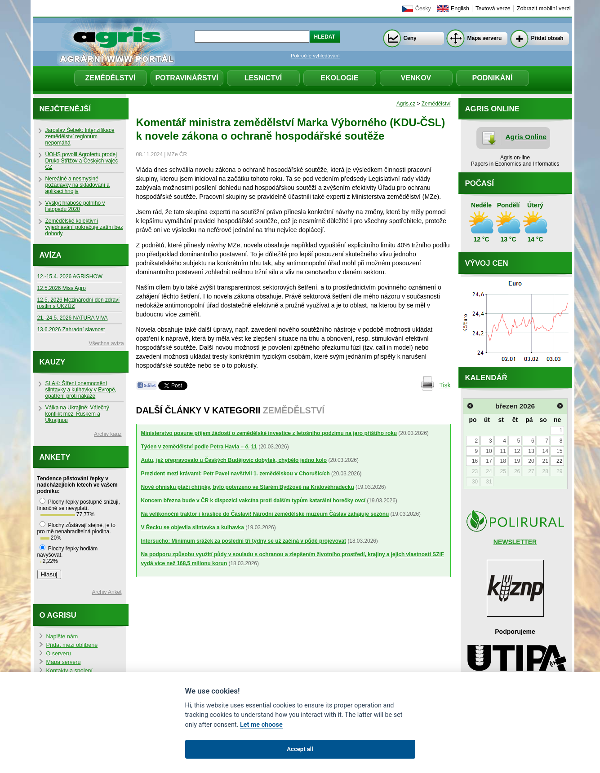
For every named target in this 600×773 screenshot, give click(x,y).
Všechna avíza (106, 343)
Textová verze (493, 8)
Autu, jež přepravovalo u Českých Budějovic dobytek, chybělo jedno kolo (234, 460)
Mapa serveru (484, 38)
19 (517, 461)
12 (517, 451)
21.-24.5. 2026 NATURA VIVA (72, 318)
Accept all (300, 749)
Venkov (416, 78)
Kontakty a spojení (69, 671)
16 (475, 461)
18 (503, 461)
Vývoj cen (486, 263)
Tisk (444, 385)
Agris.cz (405, 104)
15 (559, 451)
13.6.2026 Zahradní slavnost (71, 329)
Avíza (51, 255)
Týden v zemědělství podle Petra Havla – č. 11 (199, 447)
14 (545, 451)
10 (489, 451)
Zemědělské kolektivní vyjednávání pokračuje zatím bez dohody (84, 227)
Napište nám (62, 636)
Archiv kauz (107, 434)
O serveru (58, 653)
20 (531, 461)
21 (545, 461)
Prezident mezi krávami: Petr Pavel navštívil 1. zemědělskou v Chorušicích (235, 473)
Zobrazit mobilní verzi (544, 8)
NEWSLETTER (515, 541)
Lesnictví (263, 78)
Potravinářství (186, 78)
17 (489, 461)
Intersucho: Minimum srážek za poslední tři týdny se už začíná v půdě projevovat (244, 541)
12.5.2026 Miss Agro (61, 288)
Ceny (410, 38)
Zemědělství (110, 78)
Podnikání (492, 78)
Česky (423, 8)
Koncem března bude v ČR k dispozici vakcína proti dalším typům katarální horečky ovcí (253, 500)
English (460, 8)
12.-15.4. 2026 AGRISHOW (69, 276)
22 (559, 461)
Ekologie (339, 78)
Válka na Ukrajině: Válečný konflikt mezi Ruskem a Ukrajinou (77, 413)
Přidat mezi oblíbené (72, 645)
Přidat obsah (547, 38)
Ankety (55, 457)
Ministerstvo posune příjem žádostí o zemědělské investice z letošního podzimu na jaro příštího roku (269, 433)
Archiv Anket (106, 592)
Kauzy (53, 362)
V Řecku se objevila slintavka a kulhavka (192, 527)
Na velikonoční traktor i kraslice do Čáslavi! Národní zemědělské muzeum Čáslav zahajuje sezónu (265, 514)
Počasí (479, 183)
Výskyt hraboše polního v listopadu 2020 (75, 206)
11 (503, 451)
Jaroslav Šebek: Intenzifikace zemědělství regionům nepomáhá (80, 136)
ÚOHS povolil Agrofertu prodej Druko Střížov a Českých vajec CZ (81, 160)
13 (531, 451)
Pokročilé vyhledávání (315, 55)
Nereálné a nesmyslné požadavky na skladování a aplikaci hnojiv (77, 185)
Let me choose (261, 725)
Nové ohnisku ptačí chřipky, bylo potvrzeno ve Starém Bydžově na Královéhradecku (247, 487)
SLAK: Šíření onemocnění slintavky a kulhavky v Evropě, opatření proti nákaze (81, 389)
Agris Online (526, 137)
